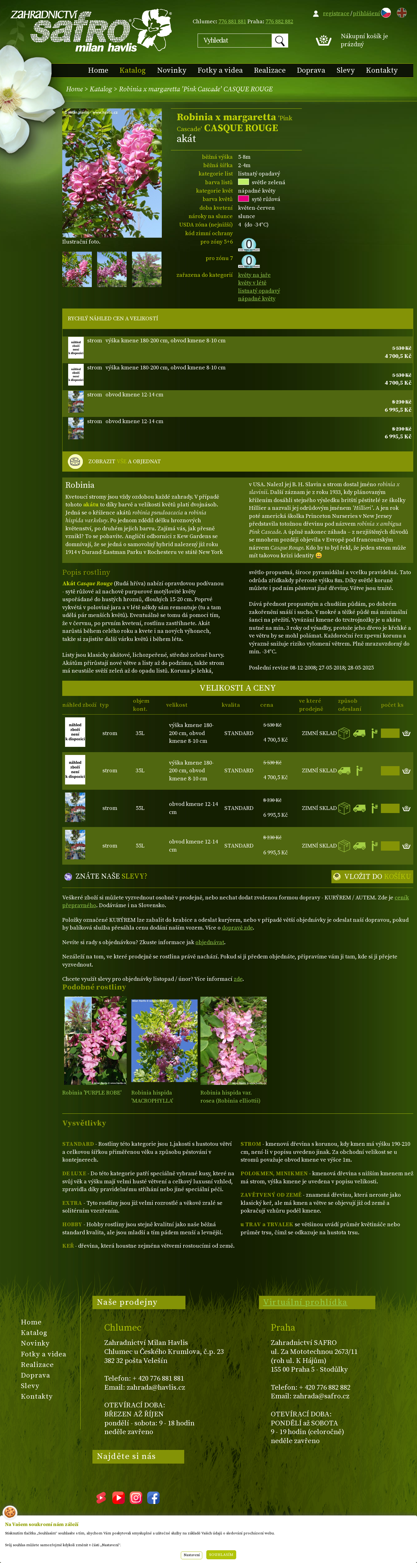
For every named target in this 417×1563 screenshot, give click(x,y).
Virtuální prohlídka (305, 1302)
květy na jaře (254, 275)
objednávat (209, 942)
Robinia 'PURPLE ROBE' (91, 1092)
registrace (336, 13)
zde (238, 979)
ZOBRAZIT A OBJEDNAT (124, 462)
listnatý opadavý (259, 291)
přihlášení (366, 13)
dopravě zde (237, 927)
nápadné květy (256, 298)
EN (400, 11)
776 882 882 (279, 21)
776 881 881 (232, 21)
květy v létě (252, 282)
